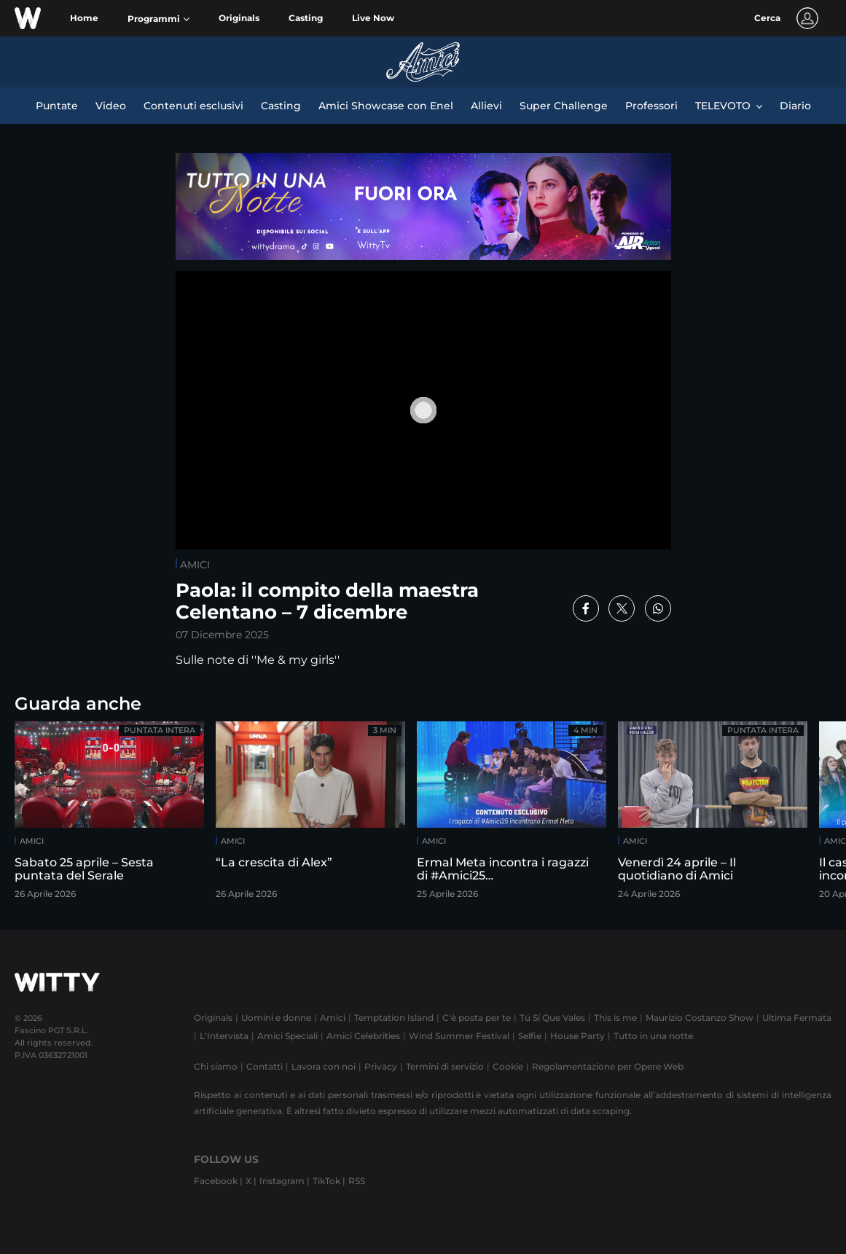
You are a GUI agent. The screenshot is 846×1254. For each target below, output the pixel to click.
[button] (158, 19)
